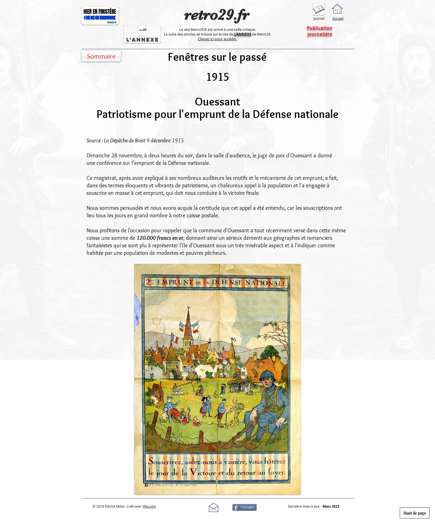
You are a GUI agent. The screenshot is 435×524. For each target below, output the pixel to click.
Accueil (337, 18)
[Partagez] (244, 507)
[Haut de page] (414, 512)
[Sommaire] (101, 56)
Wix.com (149, 506)
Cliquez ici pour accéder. (217, 38)
